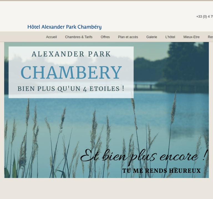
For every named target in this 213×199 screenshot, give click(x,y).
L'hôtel (170, 37)
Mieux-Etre (192, 37)
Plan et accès (128, 37)
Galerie (151, 37)
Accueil (51, 37)
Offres (105, 37)
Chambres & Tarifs (78, 37)
